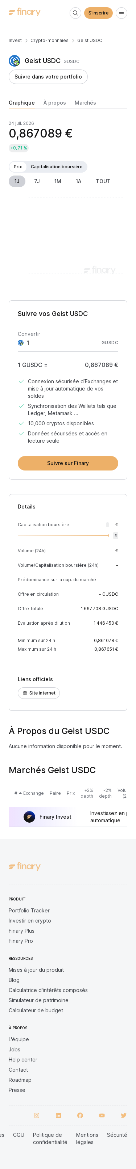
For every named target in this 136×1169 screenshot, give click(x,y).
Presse (17, 1090)
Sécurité (117, 1135)
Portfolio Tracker (29, 910)
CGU (18, 1135)
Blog (14, 980)
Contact (18, 1070)
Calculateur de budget (36, 1010)
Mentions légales (87, 1138)
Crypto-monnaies (49, 40)
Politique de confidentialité (50, 1138)
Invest (15, 40)
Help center (23, 1059)
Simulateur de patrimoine (39, 1000)
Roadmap (20, 1080)
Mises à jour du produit (36, 970)
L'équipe (19, 1039)
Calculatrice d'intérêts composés (48, 990)
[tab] (22, 104)
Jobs (14, 1049)
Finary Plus (21, 931)
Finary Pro (21, 941)
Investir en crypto (30, 920)
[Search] (75, 13)
